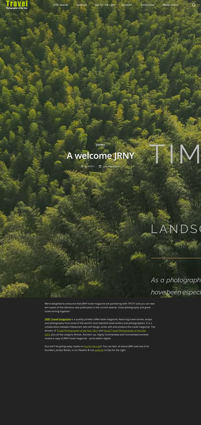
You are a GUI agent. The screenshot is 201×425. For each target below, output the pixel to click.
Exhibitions (147, 4)
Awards (100, 145)
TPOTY (91, 166)
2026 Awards (60, 4)
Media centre (170, 4)
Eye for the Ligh (92, 346)
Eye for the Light (105, 4)
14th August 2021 (111, 166)
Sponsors (126, 4)
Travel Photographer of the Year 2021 (77, 330)
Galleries (81, 4)
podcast (99, 350)
